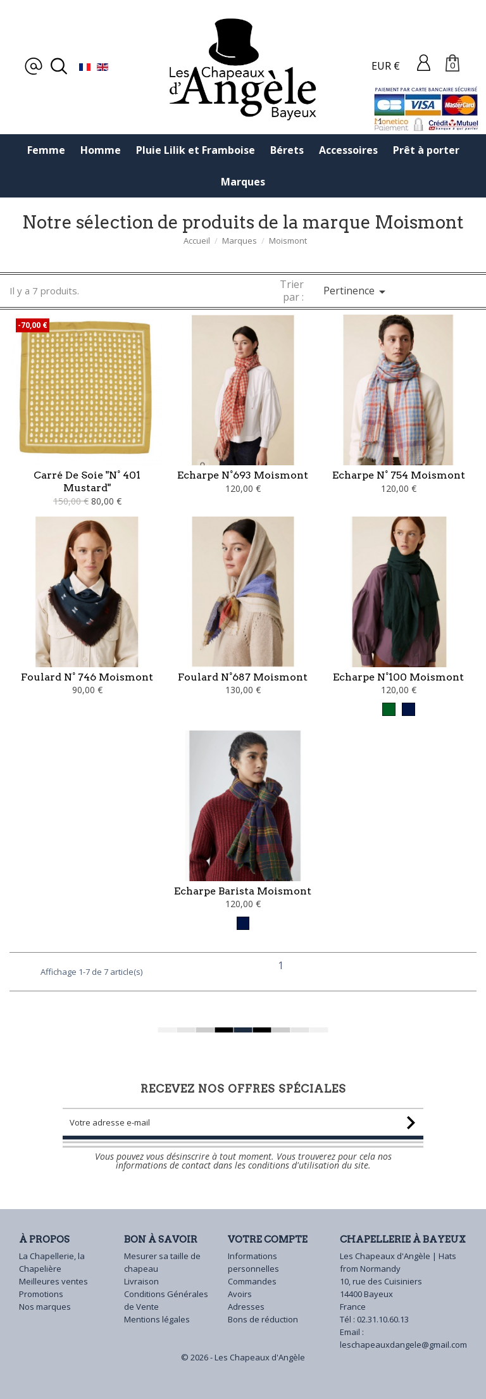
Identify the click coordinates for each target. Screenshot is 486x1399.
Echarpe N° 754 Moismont (398, 475)
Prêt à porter (426, 150)
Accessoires (348, 150)
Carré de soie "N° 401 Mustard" (87, 481)
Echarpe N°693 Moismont (242, 475)
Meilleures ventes (53, 1281)
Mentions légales (157, 1319)
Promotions (41, 1294)
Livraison (141, 1281)
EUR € (385, 66)
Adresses (246, 1306)
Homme (100, 150)
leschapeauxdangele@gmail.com (403, 1344)
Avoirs (240, 1294)
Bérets (287, 150)
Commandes (252, 1281)
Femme (46, 150)
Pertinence (356, 291)
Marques (243, 182)
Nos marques (45, 1306)
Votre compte (268, 1239)
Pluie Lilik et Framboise (195, 150)
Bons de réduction (263, 1319)
